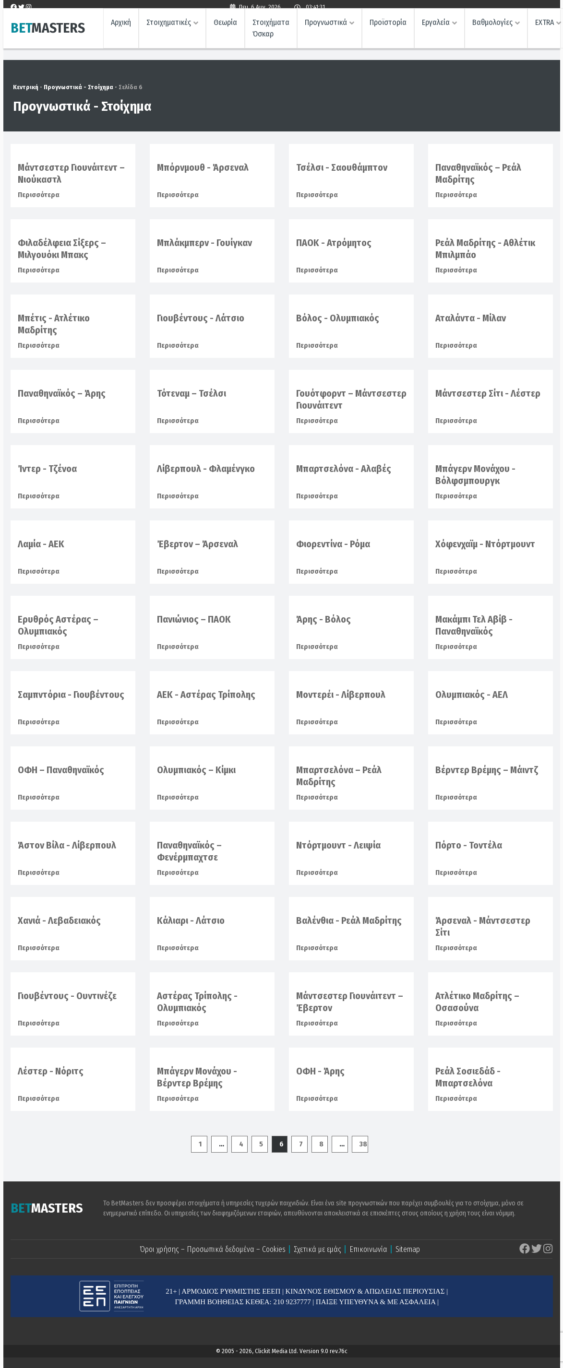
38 (363, 1144)
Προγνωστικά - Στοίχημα (78, 87)
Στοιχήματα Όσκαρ (270, 32)
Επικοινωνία (368, 1249)
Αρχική (121, 26)
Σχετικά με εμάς (317, 1249)
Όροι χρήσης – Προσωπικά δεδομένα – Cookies (213, 1249)
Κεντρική (25, 87)
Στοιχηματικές (168, 26)
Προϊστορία (388, 26)
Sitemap (407, 1249)
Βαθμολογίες (492, 26)
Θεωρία (225, 26)
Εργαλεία (436, 26)
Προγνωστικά (326, 26)
